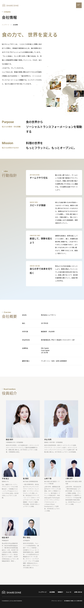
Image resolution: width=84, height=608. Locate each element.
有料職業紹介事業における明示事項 (73, 601)
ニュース (68, 592)
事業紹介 (60, 592)
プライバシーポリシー (57, 601)
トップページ (5, 24)
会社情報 (52, 592)
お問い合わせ (78, 592)
